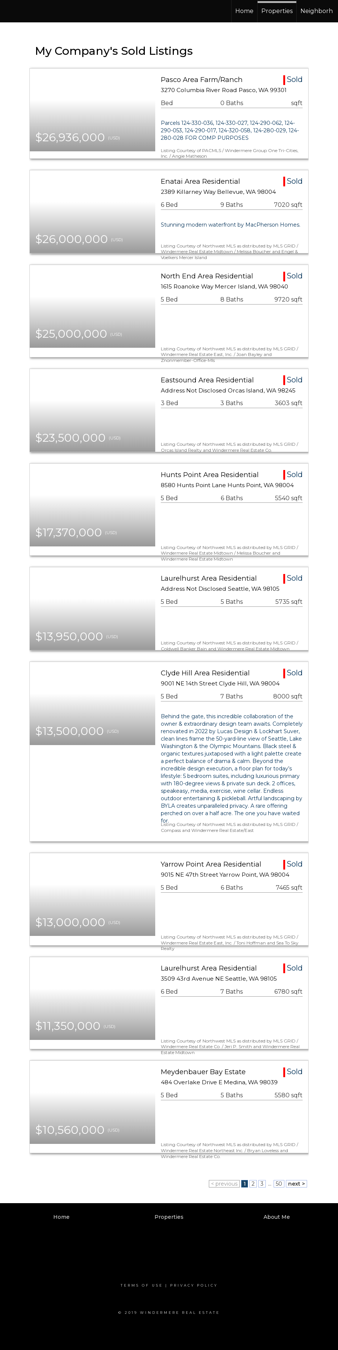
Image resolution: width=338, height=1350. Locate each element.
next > (296, 1183)
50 (279, 1183)
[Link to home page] (34, 11)
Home (244, 11)
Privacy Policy (194, 1285)
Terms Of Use (142, 1285)
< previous (224, 1183)
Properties (277, 11)
